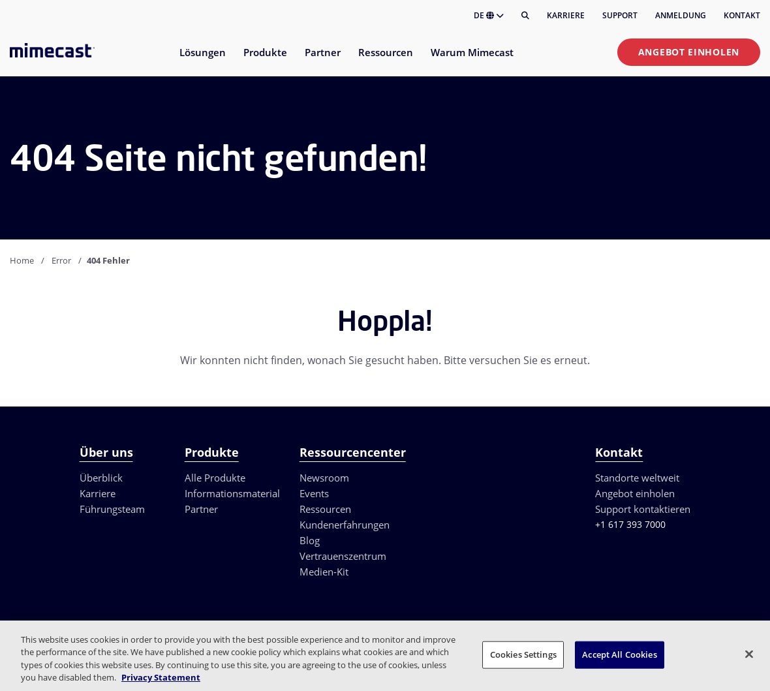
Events (314, 493)
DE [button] (489, 15)
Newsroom (324, 477)
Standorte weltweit (637, 477)
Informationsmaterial (232, 493)
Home (22, 260)
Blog (310, 540)
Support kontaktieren (642, 508)
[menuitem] (202, 60)
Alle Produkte (215, 477)
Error (61, 260)
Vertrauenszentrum (343, 555)
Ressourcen (325, 508)
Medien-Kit (324, 571)
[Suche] (525, 15)
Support (620, 15)
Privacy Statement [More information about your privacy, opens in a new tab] (160, 677)
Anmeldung (680, 15)
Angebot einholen (688, 52)
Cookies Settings (523, 654)
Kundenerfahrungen (345, 524)
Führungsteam (112, 508)
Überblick (101, 477)
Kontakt (742, 15)
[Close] (749, 653)
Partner (201, 508)
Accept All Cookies (619, 654)
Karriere (566, 15)
